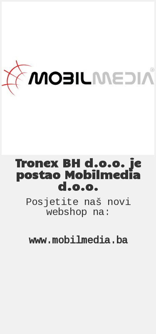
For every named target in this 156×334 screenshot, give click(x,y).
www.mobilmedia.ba (78, 240)
